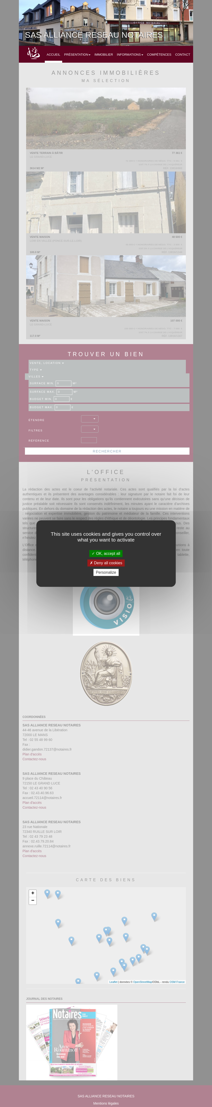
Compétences (159, 54)
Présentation (77, 54)
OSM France (177, 981)
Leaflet (113, 981)
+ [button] (32, 893)
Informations (130, 54)
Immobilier (103, 54)
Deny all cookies (106, 563)
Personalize (106, 572)
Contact (182, 54)
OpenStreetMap (142, 981)
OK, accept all (106, 553)
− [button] (32, 900)
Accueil (53, 54)
